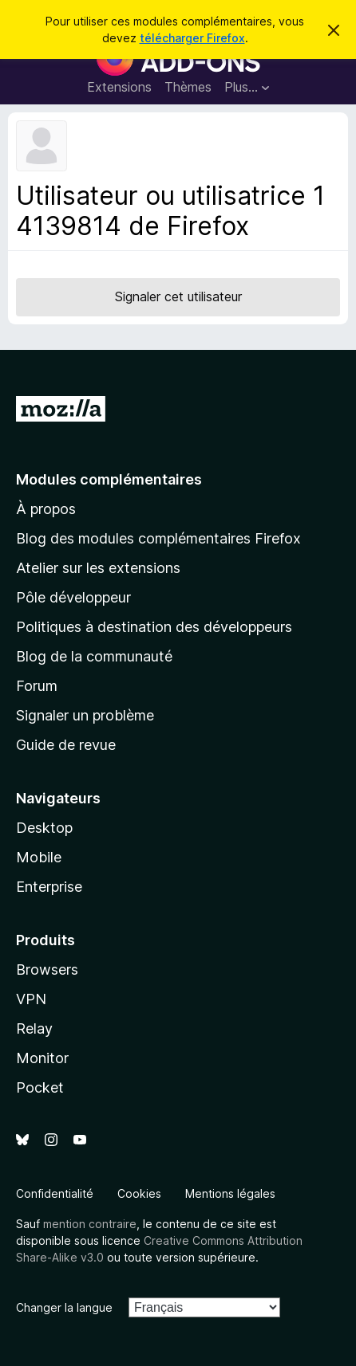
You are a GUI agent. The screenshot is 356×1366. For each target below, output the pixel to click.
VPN (31, 999)
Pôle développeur (73, 597)
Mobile (38, 857)
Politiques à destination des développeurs (154, 626)
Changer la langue (64, 1307)
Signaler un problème (85, 715)
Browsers (47, 969)
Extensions (119, 87)
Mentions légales (230, 1193)
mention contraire (89, 1224)
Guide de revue (66, 744)
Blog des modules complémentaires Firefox (158, 538)
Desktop (44, 827)
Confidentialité (54, 1193)
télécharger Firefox (192, 38)
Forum (36, 685)
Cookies (139, 1193)
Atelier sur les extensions (98, 567)
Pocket (40, 1087)
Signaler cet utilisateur (178, 296)
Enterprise (49, 886)
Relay (34, 1028)
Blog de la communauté (94, 656)
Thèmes (188, 87)
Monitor (42, 1058)
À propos (46, 508)
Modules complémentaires (109, 479)
